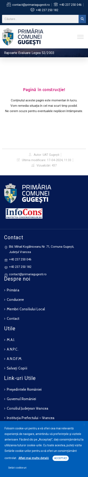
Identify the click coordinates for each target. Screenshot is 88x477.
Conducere (15, 300)
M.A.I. (11, 340)
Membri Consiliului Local (26, 309)
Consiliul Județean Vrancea (27, 408)
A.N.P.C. (12, 349)
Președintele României (24, 389)
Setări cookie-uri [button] (17, 467)
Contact (13, 318)
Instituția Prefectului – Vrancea (30, 418)
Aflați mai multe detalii (33, 458)
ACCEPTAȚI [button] (60, 458)
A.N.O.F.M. (14, 359)
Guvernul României (21, 399)
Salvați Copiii (17, 368)
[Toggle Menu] (80, 37)
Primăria (13, 290)
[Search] (82, 19)
